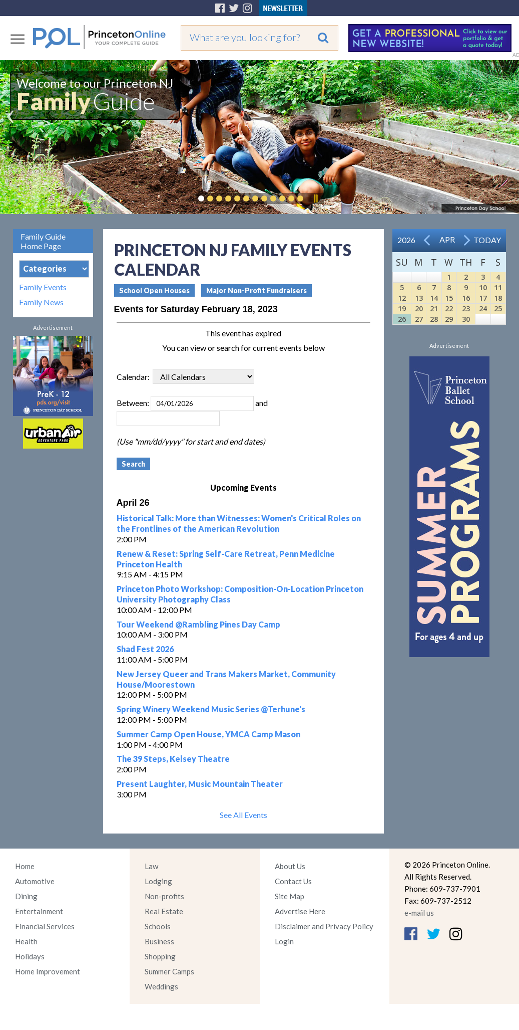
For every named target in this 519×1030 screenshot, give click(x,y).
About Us (290, 866)
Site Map (289, 896)
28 (434, 319)
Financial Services (45, 926)
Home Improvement (47, 971)
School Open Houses (154, 290)
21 (434, 308)
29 (449, 319)
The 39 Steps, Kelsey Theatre (173, 758)
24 (483, 308)
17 (483, 298)
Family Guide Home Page (43, 241)
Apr (447, 239)
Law (151, 866)
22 (449, 308)
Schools (158, 926)
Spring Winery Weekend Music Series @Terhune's (211, 709)
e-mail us (419, 912)
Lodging (158, 881)
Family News (41, 302)
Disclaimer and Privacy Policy (324, 926)
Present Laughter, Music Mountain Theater (200, 783)
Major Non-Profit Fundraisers (256, 290)
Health (26, 941)
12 (402, 298)
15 (449, 298)
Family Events (43, 287)
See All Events (243, 814)
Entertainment (39, 911)
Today (487, 240)
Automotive (35, 881)
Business (159, 941)
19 (402, 308)
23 (466, 308)
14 (434, 298)
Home (25, 866)
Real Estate (164, 911)
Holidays (30, 956)
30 (466, 319)
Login (284, 941)
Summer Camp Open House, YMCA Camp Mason (208, 734)
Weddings (161, 986)
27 (419, 319)
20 (419, 308)
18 (498, 298)
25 (498, 308)
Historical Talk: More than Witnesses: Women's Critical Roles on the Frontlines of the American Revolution (239, 523)
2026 (406, 240)
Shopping (160, 956)
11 (498, 287)
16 (466, 298)
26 (402, 319)
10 (483, 287)
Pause (315, 198)
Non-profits (164, 896)
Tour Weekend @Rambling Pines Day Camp (198, 624)
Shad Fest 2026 (145, 649)
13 (419, 298)
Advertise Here (300, 911)
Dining (26, 896)
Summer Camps (169, 971)
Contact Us (293, 881)
